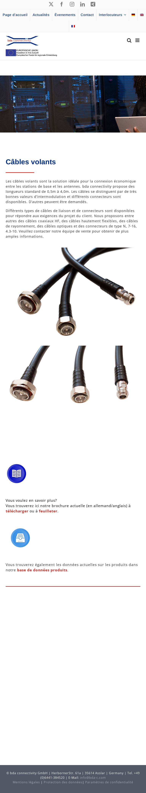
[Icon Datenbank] (20, 530)
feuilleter (47, 511)
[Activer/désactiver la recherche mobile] (129, 40)
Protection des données (63, 782)
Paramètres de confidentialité (109, 782)
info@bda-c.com (93, 778)
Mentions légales (26, 782)
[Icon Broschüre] (16, 466)
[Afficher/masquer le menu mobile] (137, 40)
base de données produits (42, 570)
